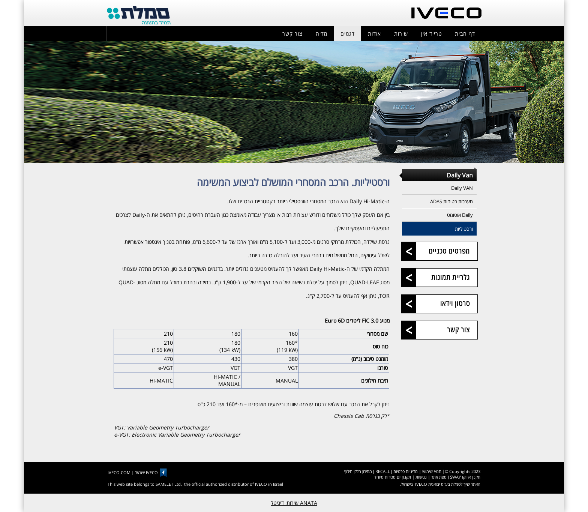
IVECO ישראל (146, 472)
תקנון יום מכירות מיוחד (392, 477)
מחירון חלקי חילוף (358, 471)
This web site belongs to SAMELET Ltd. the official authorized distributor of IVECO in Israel (195, 484)
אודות (374, 33)
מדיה (321, 33)
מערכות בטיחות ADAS (451, 201)
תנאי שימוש (431, 471)
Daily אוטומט (460, 215)
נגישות (421, 477)
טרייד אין (431, 33)
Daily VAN (462, 188)
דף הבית (465, 33)
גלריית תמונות (450, 277)
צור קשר (292, 33)
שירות (401, 33)
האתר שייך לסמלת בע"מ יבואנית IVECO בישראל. (440, 484)
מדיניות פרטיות (405, 471)
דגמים (347, 33)
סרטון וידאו (455, 303)
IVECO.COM (119, 472)
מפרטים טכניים (449, 251)
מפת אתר (439, 477)
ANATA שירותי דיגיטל (294, 502)
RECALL (382, 471)
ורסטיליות (464, 228)
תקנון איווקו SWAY (465, 477)
